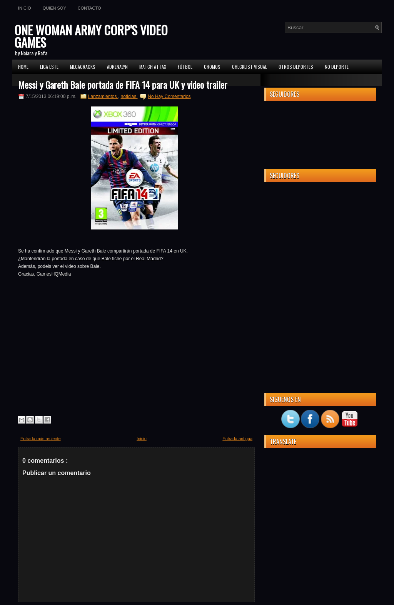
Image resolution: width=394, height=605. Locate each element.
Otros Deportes (296, 66)
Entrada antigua (237, 438)
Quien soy (54, 8)
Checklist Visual (249, 66)
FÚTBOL (185, 66)
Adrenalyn (117, 66)
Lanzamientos (103, 96)
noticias (129, 96)
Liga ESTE (49, 66)
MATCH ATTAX (152, 66)
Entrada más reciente (40, 438)
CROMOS (212, 66)
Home (23, 66)
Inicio (24, 8)
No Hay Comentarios (169, 96)
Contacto (89, 8)
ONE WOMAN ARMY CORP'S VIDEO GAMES (91, 36)
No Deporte (337, 66)
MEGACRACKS (82, 66)
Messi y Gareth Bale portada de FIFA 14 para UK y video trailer (122, 84)
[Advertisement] (320, 236)
